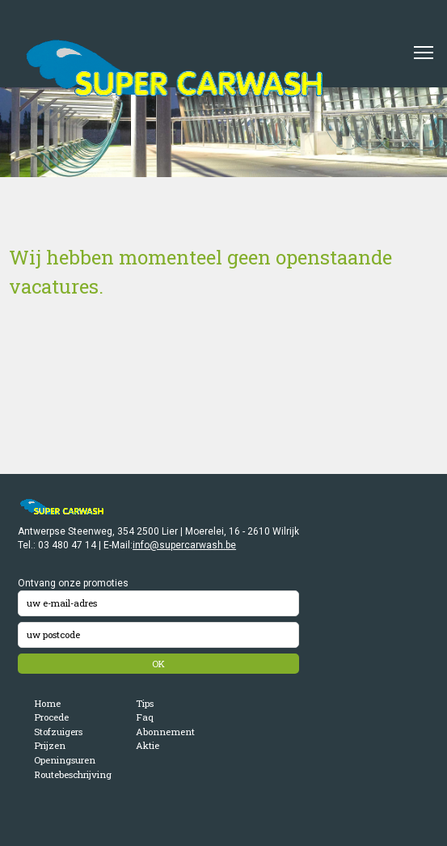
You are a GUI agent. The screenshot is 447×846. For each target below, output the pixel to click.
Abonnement (165, 731)
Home (47, 703)
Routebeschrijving (73, 774)
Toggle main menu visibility (424, 46)
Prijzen (49, 745)
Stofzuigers (58, 731)
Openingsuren (64, 760)
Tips (145, 703)
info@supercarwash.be (184, 545)
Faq (145, 717)
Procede (51, 717)
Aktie (147, 745)
